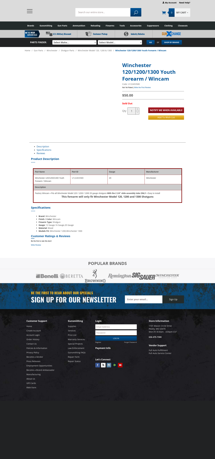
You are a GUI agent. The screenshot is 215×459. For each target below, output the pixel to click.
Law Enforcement (76, 348)
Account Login (33, 335)
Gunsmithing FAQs (77, 352)
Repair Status (74, 361)
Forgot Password (130, 342)
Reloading (95, 25)
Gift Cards (31, 383)
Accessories (135, 25)
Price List (72, 335)
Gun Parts (62, 25)
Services (72, 330)
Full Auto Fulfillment (158, 350)
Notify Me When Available (166, 110)
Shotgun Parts (67, 50)
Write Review (36, 245)
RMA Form (31, 387)
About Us (30, 378)
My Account (169, 2)
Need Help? (184, 2)
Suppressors (153, 25)
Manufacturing (33, 374)
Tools (122, 25)
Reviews (41, 153)
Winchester (52, 50)
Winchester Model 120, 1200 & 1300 (95, 50)
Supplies (72, 326)
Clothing (168, 25)
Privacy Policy (32, 352)
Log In (116, 338)
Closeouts (183, 25)
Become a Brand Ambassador (40, 370)
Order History (32, 339)
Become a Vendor (34, 357)
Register (98, 342)
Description (43, 146)
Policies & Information (36, 348)
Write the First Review (142, 87)
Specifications (44, 149)
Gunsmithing (46, 25)
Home (27, 50)
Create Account (33, 330)
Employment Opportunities (39, 365)
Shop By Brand (171, 42)
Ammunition (79, 25)
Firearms (110, 25)
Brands (30, 25)
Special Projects (75, 343)
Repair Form (73, 357)
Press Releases (33, 361)
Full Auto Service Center (160, 353)
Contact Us (31, 343)
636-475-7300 (155, 337)
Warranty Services (76, 339)
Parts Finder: (38, 42)
